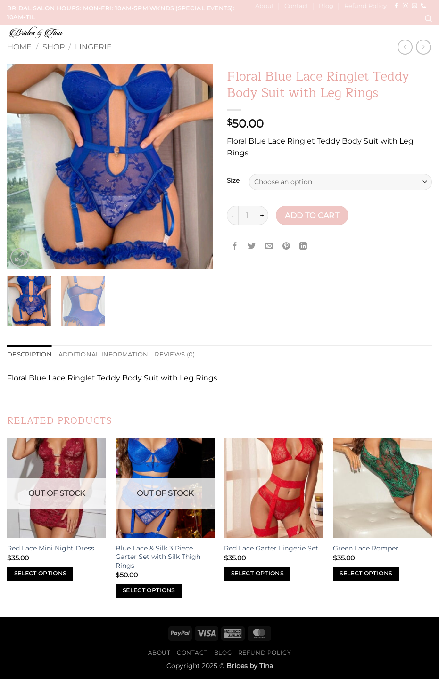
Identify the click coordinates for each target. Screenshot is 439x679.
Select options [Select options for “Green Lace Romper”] (366, 573)
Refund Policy (365, 5)
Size (233, 181)
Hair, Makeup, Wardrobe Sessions (307, 38)
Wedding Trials (209, 38)
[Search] (428, 18)
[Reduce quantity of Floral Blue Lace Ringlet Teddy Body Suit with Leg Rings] (232, 215)
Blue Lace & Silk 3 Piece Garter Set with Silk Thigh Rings (158, 557)
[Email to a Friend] (269, 246)
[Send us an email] (414, 6)
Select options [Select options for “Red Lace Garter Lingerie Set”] (257, 573)
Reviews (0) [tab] (175, 354)
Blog (326, 5)
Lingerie (93, 46)
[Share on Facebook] (235, 246)
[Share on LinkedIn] (303, 246)
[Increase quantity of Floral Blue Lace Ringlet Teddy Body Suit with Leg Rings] (262, 215)
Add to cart (312, 215)
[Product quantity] (247, 215)
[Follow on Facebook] (396, 6)
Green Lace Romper (365, 548)
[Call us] (423, 6)
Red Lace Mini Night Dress (50, 548)
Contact (296, 5)
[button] (425, 38)
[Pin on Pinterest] (286, 246)
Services (158, 38)
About (264, 5)
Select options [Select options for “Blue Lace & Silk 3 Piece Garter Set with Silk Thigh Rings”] (149, 590)
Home (19, 46)
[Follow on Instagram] (405, 6)
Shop (53, 46)
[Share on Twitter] (252, 246)
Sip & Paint (393, 38)
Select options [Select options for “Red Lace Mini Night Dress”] (40, 573)
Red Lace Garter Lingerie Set (271, 548)
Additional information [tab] (103, 354)
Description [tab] (29, 354)
